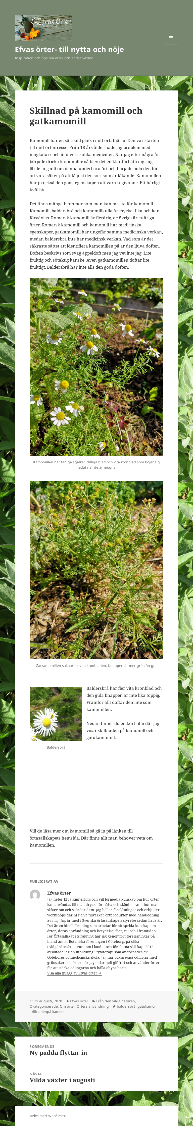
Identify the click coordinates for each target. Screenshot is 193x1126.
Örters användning (93, 1006)
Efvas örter (79, 1001)
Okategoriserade (44, 1006)
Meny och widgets (171, 44)
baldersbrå (126, 1006)
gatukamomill (149, 1006)
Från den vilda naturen (115, 1001)
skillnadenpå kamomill (49, 1011)
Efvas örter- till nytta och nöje (69, 49)
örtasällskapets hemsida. (55, 838)
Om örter (67, 1006)
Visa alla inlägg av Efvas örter (72, 973)
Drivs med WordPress (48, 1115)
